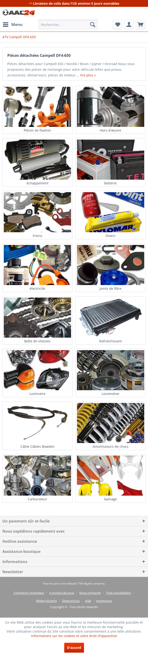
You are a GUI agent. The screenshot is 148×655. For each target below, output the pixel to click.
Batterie (110, 183)
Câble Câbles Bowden (37, 446)
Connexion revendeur (29, 593)
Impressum (104, 601)
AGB (88, 601)
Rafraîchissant (110, 341)
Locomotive (110, 393)
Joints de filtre (110, 288)
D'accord (74, 647)
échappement (37, 183)
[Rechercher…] (68, 24)
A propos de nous (61, 593)
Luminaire (37, 393)
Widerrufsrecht (46, 601)
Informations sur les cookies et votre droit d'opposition (74, 636)
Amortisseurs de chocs (110, 446)
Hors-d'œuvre (110, 130)
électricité (37, 288)
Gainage (110, 499)
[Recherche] (93, 24)
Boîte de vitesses (37, 341)
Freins (37, 235)
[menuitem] (12, 24)
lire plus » (88, 75)
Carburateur (37, 499)
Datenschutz (71, 601)
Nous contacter (90, 593)
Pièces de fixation (37, 130)
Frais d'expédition (118, 593)
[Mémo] (117, 24)
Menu (13, 24)
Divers (111, 235)
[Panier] (140, 24)
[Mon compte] (129, 24)
